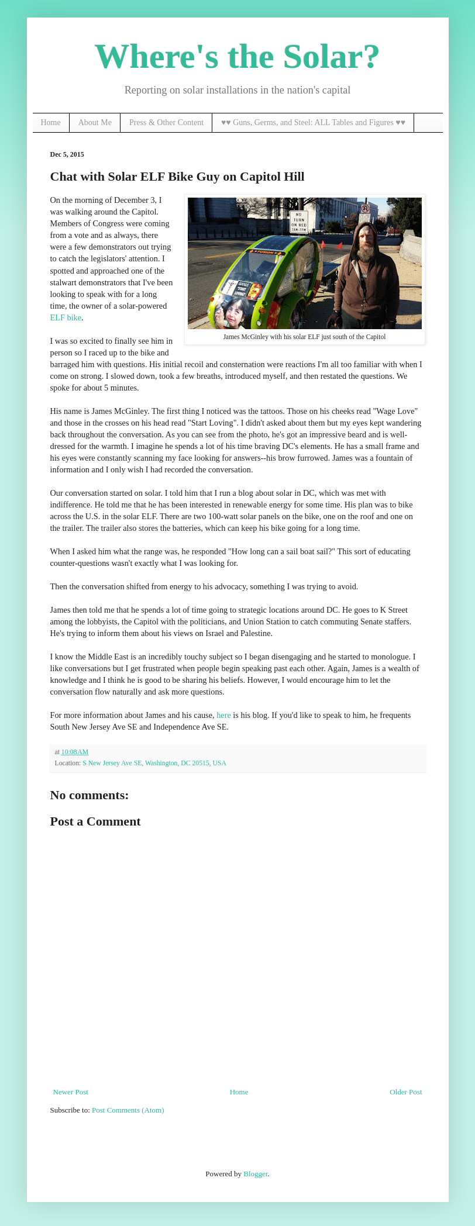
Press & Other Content (166, 122)
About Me (95, 122)
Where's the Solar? (238, 56)
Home (51, 122)
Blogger (255, 1173)
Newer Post (70, 1091)
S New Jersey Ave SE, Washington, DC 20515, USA (154, 763)
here (223, 715)
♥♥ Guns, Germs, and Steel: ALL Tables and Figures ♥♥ (313, 122)
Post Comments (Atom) (128, 1110)
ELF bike (66, 317)
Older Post (406, 1091)
